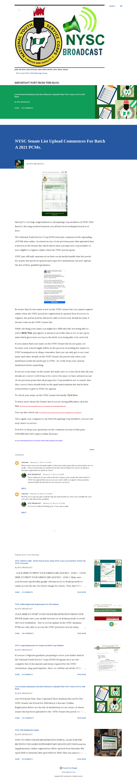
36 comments (27, 759)
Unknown (24, 462)
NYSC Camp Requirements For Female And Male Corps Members (39, 645)
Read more (81, 592)
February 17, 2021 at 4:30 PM (53, 474)
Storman (73, 772)
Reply (23, 488)
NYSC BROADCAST (34, 474)
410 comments (27, 108)
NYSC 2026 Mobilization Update (27, 730)
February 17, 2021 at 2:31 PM (40, 462)
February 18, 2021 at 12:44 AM (41, 494)
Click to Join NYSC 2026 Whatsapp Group (31, 73)
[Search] (112, 6)
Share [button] (17, 108)
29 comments (27, 674)
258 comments (28, 633)
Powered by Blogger (68, 768)
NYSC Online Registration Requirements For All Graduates (37, 604)
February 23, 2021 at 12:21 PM (54, 503)
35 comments (27, 592)
